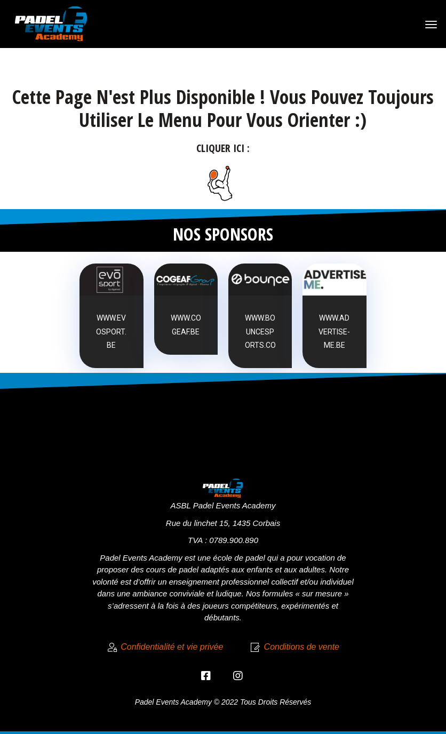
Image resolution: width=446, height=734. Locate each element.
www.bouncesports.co (260, 331)
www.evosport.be (111, 331)
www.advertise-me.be (334, 331)
